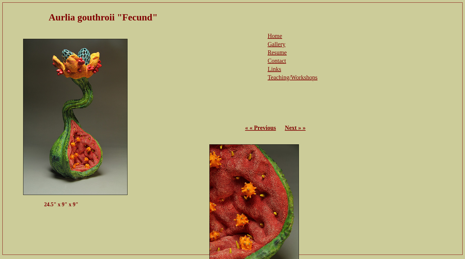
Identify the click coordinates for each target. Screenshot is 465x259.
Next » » (295, 127)
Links (274, 69)
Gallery (276, 44)
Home (274, 36)
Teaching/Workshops (292, 77)
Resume (276, 52)
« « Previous (260, 127)
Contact (276, 60)
